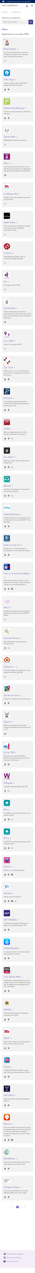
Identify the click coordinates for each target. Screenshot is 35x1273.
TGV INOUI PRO (12, 977)
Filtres (4, 29)
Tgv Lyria (8, 367)
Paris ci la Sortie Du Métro (17, 573)
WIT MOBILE (10, 919)
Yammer (8, 893)
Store (11, 12)
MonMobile (10, 1158)
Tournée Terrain (12, 638)
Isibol (7, 607)
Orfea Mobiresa (12, 514)
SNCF (7, 1038)
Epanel (7, 721)
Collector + (10, 666)
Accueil (4, 12)
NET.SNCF (9, 1095)
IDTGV (7, 866)
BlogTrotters (10, 49)
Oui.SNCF (9, 457)
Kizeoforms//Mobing (14, 108)
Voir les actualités (11, 1261)
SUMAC (8, 1009)
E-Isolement (10, 308)
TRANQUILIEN (11, 948)
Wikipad (8, 783)
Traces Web (10, 136)
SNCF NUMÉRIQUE (10, 5)
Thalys (7, 428)
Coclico (8, 253)
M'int (6, 809)
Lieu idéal (9, 341)
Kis (5, 281)
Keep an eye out (12, 545)
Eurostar (8, 398)
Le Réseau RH (11, 194)
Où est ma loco (12, 695)
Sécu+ (7, 163)
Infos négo (9, 79)
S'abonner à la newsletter (14, 1254)
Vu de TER (9, 752)
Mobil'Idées (10, 222)
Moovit (7, 1124)
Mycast (7, 485)
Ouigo (7, 1066)
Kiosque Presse (11, 1187)
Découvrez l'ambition (12, 1258)
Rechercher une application (11, 18)
